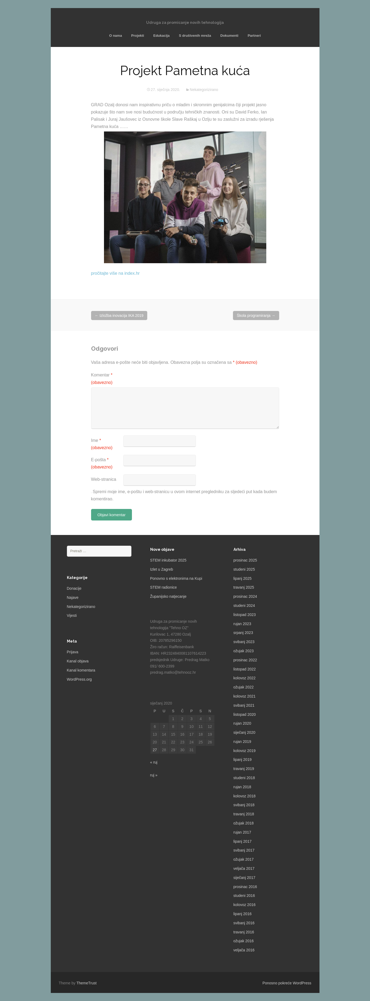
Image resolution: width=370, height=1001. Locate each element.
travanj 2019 (244, 769)
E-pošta (102, 463)
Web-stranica (103, 479)
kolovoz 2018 (245, 796)
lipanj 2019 (243, 759)
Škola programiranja (256, 315)
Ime (102, 444)
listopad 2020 (245, 714)
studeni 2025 (244, 569)
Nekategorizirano (204, 89)
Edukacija (161, 35)
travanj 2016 (244, 932)
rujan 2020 (242, 723)
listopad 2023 (245, 615)
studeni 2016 (244, 895)
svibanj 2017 (244, 850)
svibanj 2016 (244, 923)
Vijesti (72, 615)
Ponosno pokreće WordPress (287, 983)
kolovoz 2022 (245, 678)
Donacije (74, 588)
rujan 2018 (242, 787)
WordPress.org (79, 679)
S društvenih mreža (195, 35)
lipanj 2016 (243, 914)
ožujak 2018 (244, 823)
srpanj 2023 (243, 632)
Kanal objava (78, 661)
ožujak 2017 (244, 859)
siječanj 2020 (245, 732)
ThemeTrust (86, 983)
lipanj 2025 (243, 578)
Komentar (102, 378)
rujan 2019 (242, 741)
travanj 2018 (244, 814)
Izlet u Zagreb (161, 569)
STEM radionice (163, 587)
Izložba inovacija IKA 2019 (119, 315)
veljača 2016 (244, 950)
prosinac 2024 (245, 596)
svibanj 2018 (244, 805)
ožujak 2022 (244, 687)
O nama (115, 35)
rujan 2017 (242, 832)
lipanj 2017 (243, 841)
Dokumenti (229, 35)
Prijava (72, 652)
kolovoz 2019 (245, 751)
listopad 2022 (245, 669)
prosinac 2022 (245, 660)
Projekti (137, 35)
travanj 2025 (244, 587)
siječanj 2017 (245, 877)
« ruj (153, 762)
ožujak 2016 (244, 941)
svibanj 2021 (244, 705)
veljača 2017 (244, 868)
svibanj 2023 (244, 642)
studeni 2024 (244, 605)
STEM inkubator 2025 (168, 560)
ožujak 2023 (244, 651)
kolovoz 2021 (245, 696)
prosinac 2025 (245, 560)
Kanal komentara (81, 670)
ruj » (153, 775)
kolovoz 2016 (245, 905)
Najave (73, 597)
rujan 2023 (242, 624)
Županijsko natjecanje (168, 596)
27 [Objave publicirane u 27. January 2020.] (155, 750)
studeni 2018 (244, 778)
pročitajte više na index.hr (115, 273)
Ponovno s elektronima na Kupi (176, 578)
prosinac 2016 (245, 887)
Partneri (254, 35)
